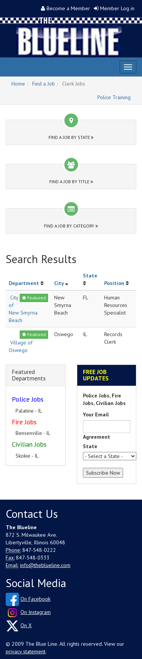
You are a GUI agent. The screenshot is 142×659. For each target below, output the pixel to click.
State (90, 275)
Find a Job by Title (71, 181)
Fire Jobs (24, 422)
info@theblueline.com (45, 565)
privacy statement (25, 651)
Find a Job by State (71, 137)
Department (24, 283)
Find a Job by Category (71, 226)
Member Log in (117, 8)
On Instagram (35, 612)
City (59, 283)
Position (114, 283)
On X (26, 625)
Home (18, 83)
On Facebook (35, 598)
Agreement (96, 436)
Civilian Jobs (29, 444)
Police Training (114, 97)
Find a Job (43, 83)
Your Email (96, 414)
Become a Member (68, 8)
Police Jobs (28, 399)
